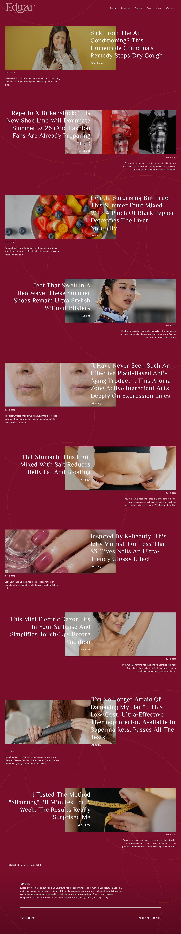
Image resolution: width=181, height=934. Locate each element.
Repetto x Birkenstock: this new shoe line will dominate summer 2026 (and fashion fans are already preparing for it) (49, 127)
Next (40, 865)
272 (33, 865)
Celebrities (125, 8)
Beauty (113, 8)
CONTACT (156, 918)
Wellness (169, 8)
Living (158, 8)
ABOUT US (144, 918)
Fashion (138, 8)
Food (149, 8)
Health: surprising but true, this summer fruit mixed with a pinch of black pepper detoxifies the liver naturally (132, 212)
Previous (10, 865)
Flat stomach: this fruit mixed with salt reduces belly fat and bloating (55, 464)
